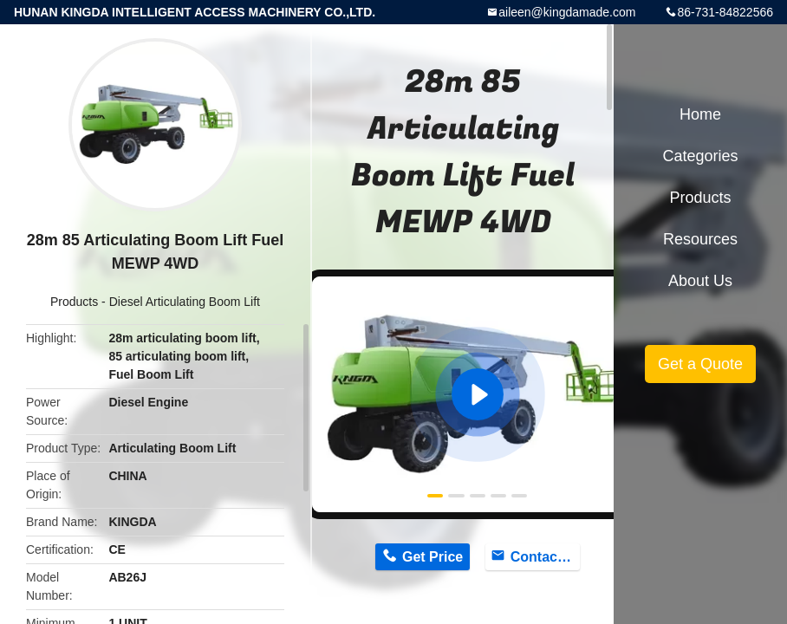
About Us (700, 280)
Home (700, 114)
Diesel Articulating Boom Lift (184, 302)
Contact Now (545, 556)
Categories (700, 156)
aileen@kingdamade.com (566, 12)
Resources (700, 239)
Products (74, 302)
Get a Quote (700, 364)
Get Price (432, 556)
